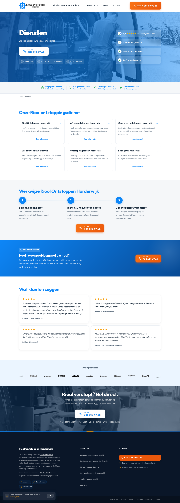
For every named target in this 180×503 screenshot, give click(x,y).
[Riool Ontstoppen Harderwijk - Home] (31, 5)
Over (105, 5)
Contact (117, 5)
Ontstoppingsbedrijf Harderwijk (92, 473)
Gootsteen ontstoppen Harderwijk (94, 461)
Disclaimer (149, 499)
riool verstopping (45, 40)
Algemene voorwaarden (118, 499)
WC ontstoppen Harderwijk (90, 467)
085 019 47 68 (45, 473)
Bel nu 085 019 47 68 (140, 458)
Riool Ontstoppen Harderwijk (67, 5)
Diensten (83, 485)
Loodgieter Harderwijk (89, 479)
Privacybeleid (15, 497)
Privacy (131, 499)
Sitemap (158, 499)
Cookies (140, 499)
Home (21, 97)
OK (50, 495)
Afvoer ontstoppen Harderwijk (92, 455)
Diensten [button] (91, 5)
